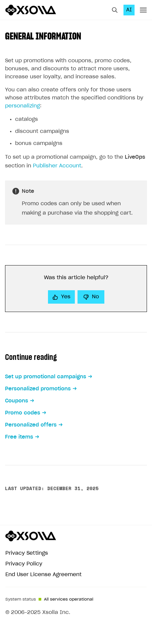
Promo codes (22, 412)
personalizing (22, 105)
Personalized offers (31, 424)
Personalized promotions (38, 388)
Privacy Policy (23, 563)
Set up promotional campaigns (45, 376)
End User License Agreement (43, 574)
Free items (19, 437)
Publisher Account (57, 165)
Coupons (16, 400)
